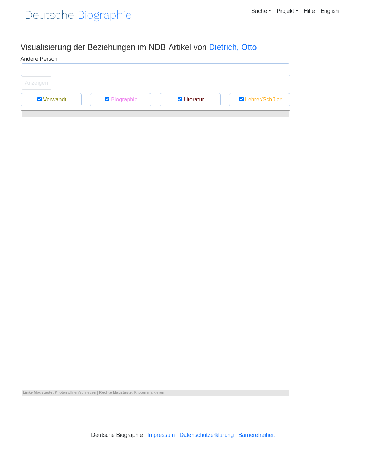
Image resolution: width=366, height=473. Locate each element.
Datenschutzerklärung (207, 435)
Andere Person (39, 59)
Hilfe (309, 11)
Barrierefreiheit (256, 435)
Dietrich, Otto (233, 47)
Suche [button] (259, 11)
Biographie (120, 99)
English (329, 11)
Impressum (161, 435)
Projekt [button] (285, 11)
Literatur (190, 99)
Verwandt (50, 99)
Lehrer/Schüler (259, 99)
